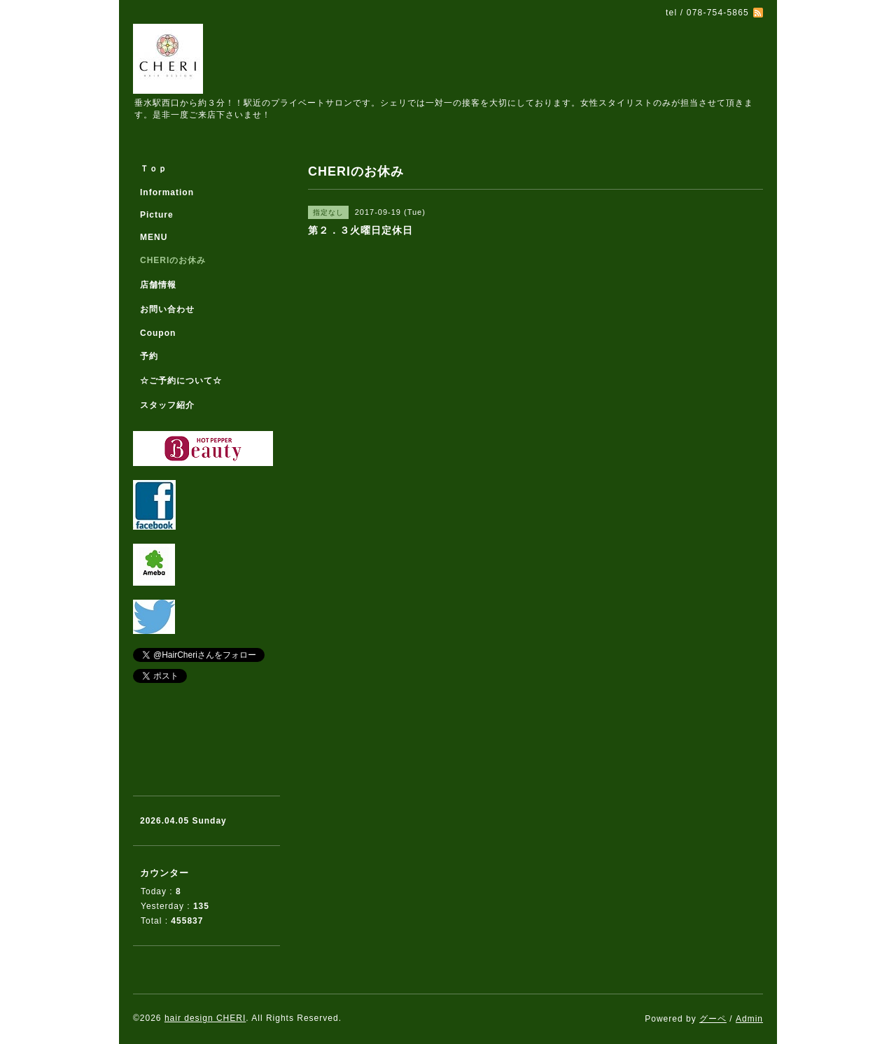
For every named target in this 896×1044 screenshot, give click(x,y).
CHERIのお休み (173, 260)
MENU (153, 237)
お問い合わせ (167, 309)
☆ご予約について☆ (181, 381)
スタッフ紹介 (167, 405)
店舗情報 (158, 285)
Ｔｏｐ (153, 169)
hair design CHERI (205, 1018)
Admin (749, 1019)
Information (167, 192)
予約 (149, 356)
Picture (157, 215)
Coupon (158, 333)
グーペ (713, 1019)
